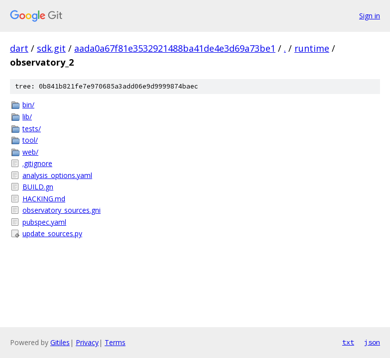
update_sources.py (52, 233)
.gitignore (37, 163)
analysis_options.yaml (57, 175)
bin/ (28, 104)
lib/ (27, 116)
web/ (30, 152)
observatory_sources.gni (61, 210)
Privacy (87, 342)
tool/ (30, 140)
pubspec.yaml (44, 222)
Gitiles (60, 342)
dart (19, 48)
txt (348, 342)
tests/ (31, 128)
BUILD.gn (37, 186)
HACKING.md (43, 198)
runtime (311, 48)
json (372, 342)
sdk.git (51, 48)
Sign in (369, 15)
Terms (115, 342)
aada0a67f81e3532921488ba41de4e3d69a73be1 (174, 48)
